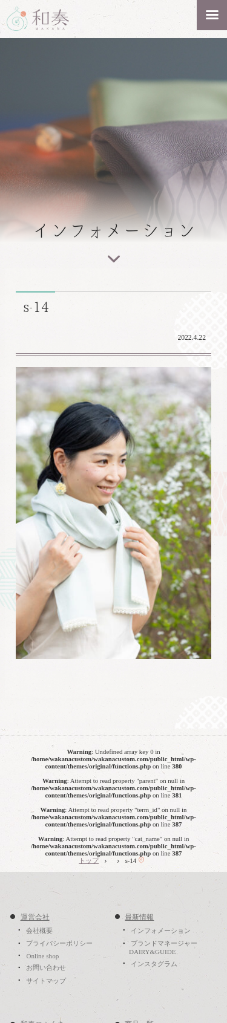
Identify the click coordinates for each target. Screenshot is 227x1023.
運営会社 (35, 917)
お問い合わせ (46, 968)
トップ (89, 860)
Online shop (42, 956)
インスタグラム (154, 963)
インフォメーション (161, 930)
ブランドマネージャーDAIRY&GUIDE (163, 948)
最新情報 (139, 917)
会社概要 (39, 930)
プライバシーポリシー (59, 943)
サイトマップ (46, 980)
